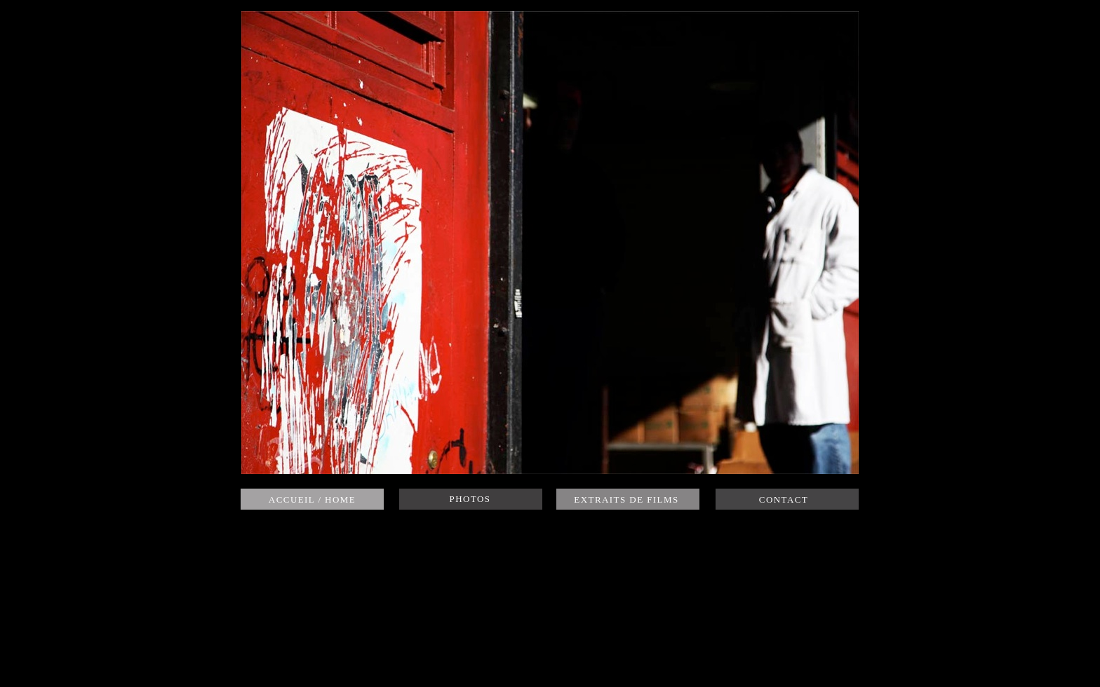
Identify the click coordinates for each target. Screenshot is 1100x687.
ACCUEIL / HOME (312, 499)
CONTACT (783, 499)
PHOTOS (470, 499)
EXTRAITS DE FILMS (626, 499)
